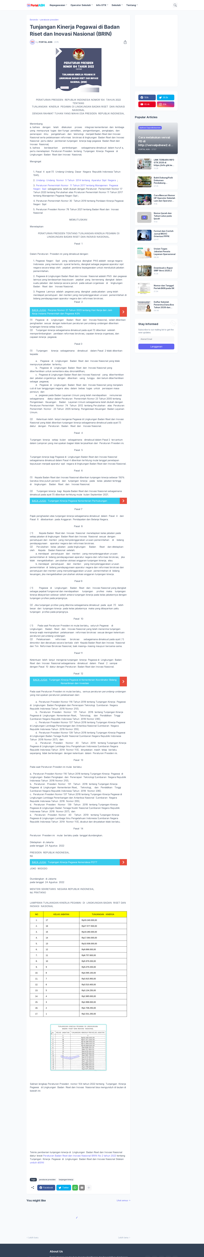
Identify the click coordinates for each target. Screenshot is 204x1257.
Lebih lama (123, 1237)
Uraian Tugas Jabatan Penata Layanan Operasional (164, 251)
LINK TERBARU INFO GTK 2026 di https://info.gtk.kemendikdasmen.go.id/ (164, 163)
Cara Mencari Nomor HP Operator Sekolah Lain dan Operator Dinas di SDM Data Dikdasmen (164, 198)
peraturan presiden (49, 19)
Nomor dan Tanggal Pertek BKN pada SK (164, 286)
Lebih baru (33, 1237)
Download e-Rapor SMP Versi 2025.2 (163, 269)
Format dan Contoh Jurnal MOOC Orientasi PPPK (163, 234)
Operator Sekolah (81, 5)
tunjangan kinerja (66, 1179)
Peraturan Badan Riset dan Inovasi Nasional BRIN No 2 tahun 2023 (79, 1155)
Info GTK (101, 5)
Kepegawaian (57, 5)
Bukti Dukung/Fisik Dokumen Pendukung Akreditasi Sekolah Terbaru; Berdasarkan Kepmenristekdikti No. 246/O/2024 (163, 180)
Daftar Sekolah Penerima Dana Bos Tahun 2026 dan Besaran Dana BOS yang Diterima (164, 305)
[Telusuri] (175, 5)
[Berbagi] (124, 42)
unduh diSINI (37, 1162)
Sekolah (116, 5)
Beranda (34, 19)
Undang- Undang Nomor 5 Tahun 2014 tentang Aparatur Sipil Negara (76, 180)
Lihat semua (122, 1200)
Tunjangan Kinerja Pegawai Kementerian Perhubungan (77, 500)
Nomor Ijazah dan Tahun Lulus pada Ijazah (163, 216)
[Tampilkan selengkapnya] (89, 1187)
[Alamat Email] (156, 339)
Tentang (131, 5)
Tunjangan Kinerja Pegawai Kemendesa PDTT (72, 862)
